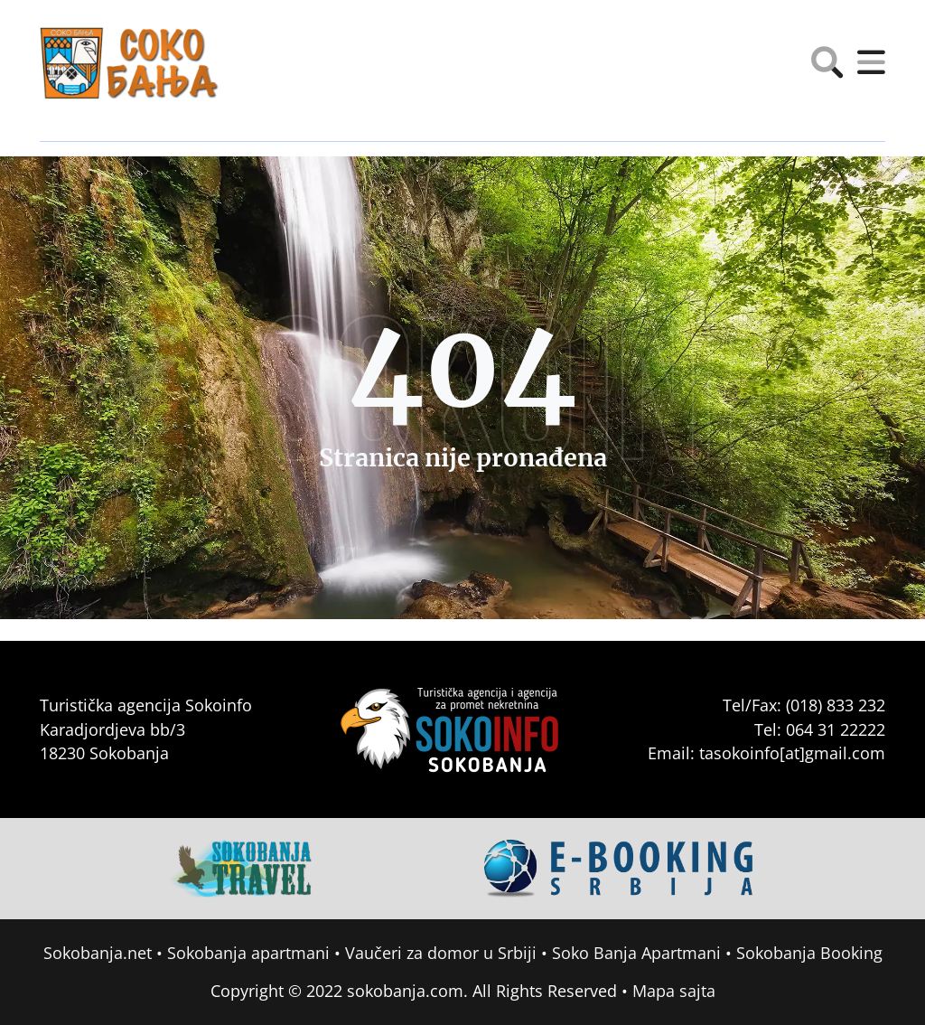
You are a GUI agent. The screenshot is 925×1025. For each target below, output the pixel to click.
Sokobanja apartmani (248, 953)
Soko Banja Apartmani (636, 953)
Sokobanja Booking (809, 953)
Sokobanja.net (97, 953)
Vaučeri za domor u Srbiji (441, 953)
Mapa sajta (673, 990)
